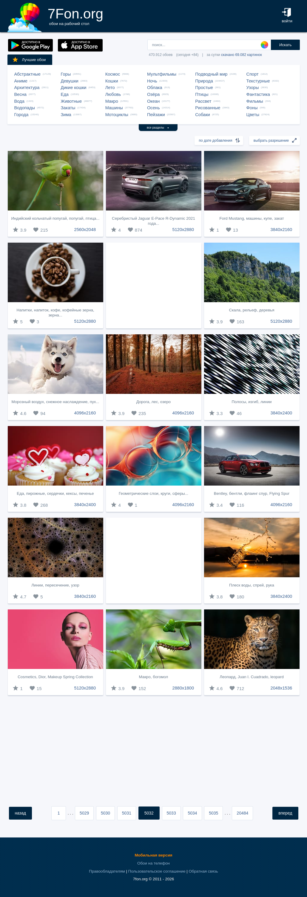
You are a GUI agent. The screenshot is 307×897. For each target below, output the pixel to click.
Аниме (20, 81)
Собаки (202, 114)
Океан (153, 101)
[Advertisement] (153, 285)
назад (20, 813)
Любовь (113, 94)
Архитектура (27, 87)
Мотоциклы (116, 114)
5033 (171, 813)
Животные (71, 101)
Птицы (201, 94)
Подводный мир (211, 74)
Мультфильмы (161, 74)
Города (21, 114)
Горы (66, 74)
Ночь (152, 81)
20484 (242, 813)
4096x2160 (85, 413)
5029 (84, 813)
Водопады (24, 107)
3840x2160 (281, 229)
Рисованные (207, 107)
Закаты (68, 107)
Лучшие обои (29, 59)
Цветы (252, 114)
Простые (204, 87)
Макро (111, 101)
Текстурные (258, 81)
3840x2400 (281, 413)
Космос (112, 74)
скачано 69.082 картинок (241, 55)
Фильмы (254, 101)
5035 (213, 813)
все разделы (158, 127)
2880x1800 (183, 688)
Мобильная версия (153, 855)
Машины (114, 107)
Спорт (252, 74)
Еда (65, 94)
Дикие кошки (74, 87)
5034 (192, 813)
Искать (285, 45)
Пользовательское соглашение (157, 871)
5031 (126, 813)
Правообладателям (107, 871)
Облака (154, 87)
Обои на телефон (153, 863)
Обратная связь (203, 871)
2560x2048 (85, 229)
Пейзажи (156, 114)
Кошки (111, 81)
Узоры (252, 87)
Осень (153, 107)
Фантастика (258, 94)
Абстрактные (27, 74)
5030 (105, 813)
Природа (204, 81)
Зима (66, 114)
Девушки (69, 81)
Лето (110, 87)
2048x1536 (281, 688)
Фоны (252, 107)
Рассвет (203, 101)
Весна (20, 94)
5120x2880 (183, 229)
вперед (285, 813)
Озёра (153, 94)
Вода (19, 101)
